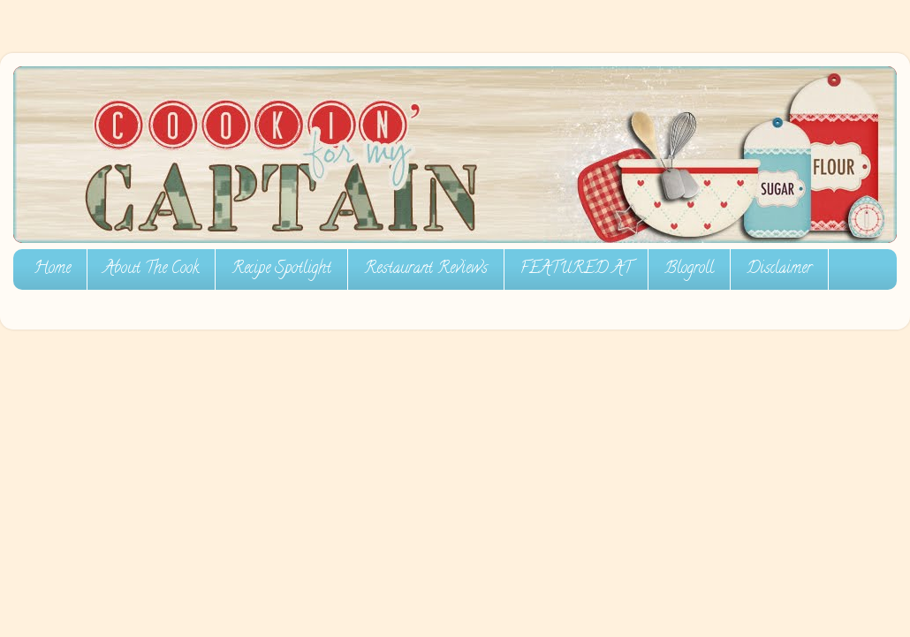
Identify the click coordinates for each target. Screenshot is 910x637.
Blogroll (689, 269)
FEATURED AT (576, 269)
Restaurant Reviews (426, 269)
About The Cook (151, 269)
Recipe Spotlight (281, 269)
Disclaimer (779, 269)
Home (52, 269)
